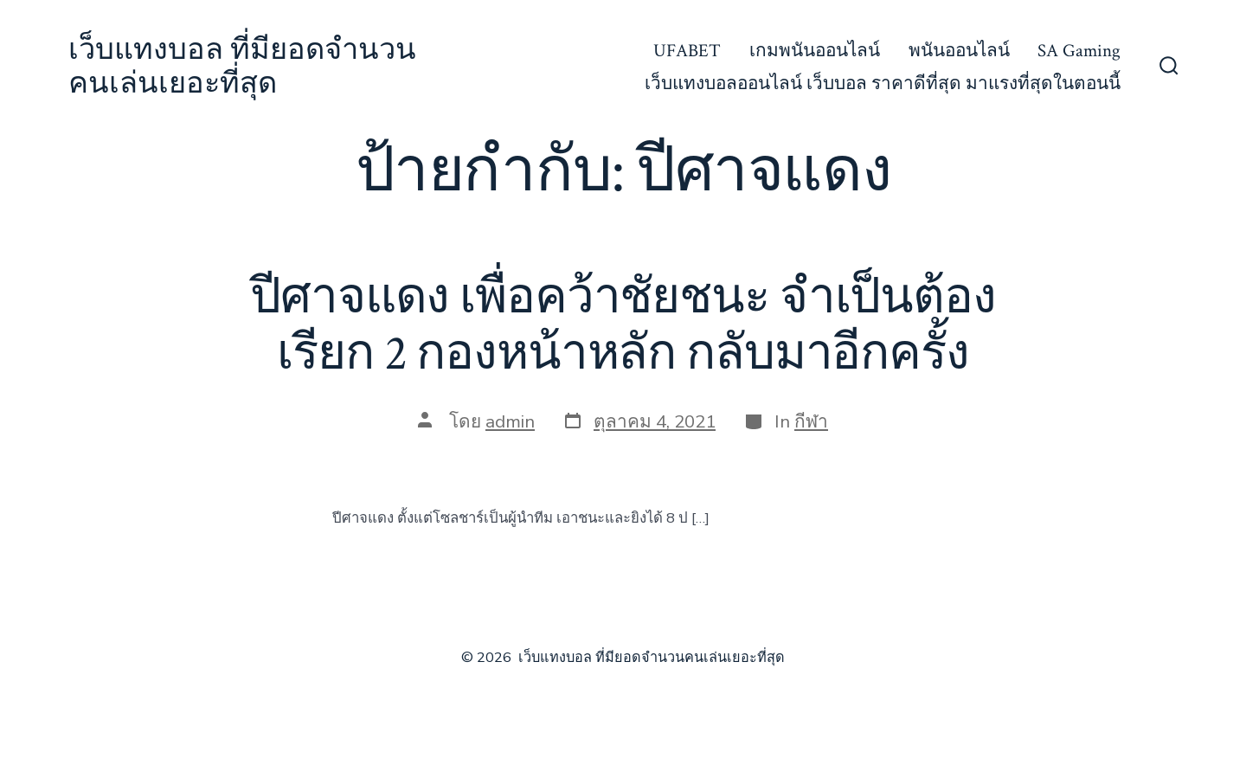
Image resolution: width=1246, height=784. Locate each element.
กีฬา (811, 421)
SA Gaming (1079, 50)
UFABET (687, 50)
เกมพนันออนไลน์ (814, 50)
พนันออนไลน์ (959, 50)
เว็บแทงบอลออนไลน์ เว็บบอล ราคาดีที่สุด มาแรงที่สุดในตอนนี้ (883, 83)
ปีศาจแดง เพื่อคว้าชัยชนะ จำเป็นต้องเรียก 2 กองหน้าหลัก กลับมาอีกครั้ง (622, 326)
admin (510, 421)
